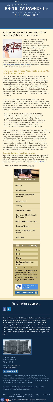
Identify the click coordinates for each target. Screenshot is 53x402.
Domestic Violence (22, 226)
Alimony (19, 206)
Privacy (24, 287)
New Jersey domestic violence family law (18, 65)
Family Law (29, 395)
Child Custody (21, 190)
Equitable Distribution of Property (25, 196)
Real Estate (20, 237)
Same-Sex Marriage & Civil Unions (25, 232)
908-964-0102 (26, 15)
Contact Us (10, 396)
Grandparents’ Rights (24, 210)
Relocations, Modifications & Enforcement (26, 216)
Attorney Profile (16, 395)
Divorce (19, 185)
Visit (32, 1)
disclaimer (31, 268)
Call (22, 1)
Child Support (21, 201)
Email (27, 1)
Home (5, 395)
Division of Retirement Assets (26, 221)
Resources (46, 395)
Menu (17, 1)
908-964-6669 (11, 367)
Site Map (31, 396)
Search (37, 1)
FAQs (38, 395)
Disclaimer (21, 396)
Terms (28, 287)
